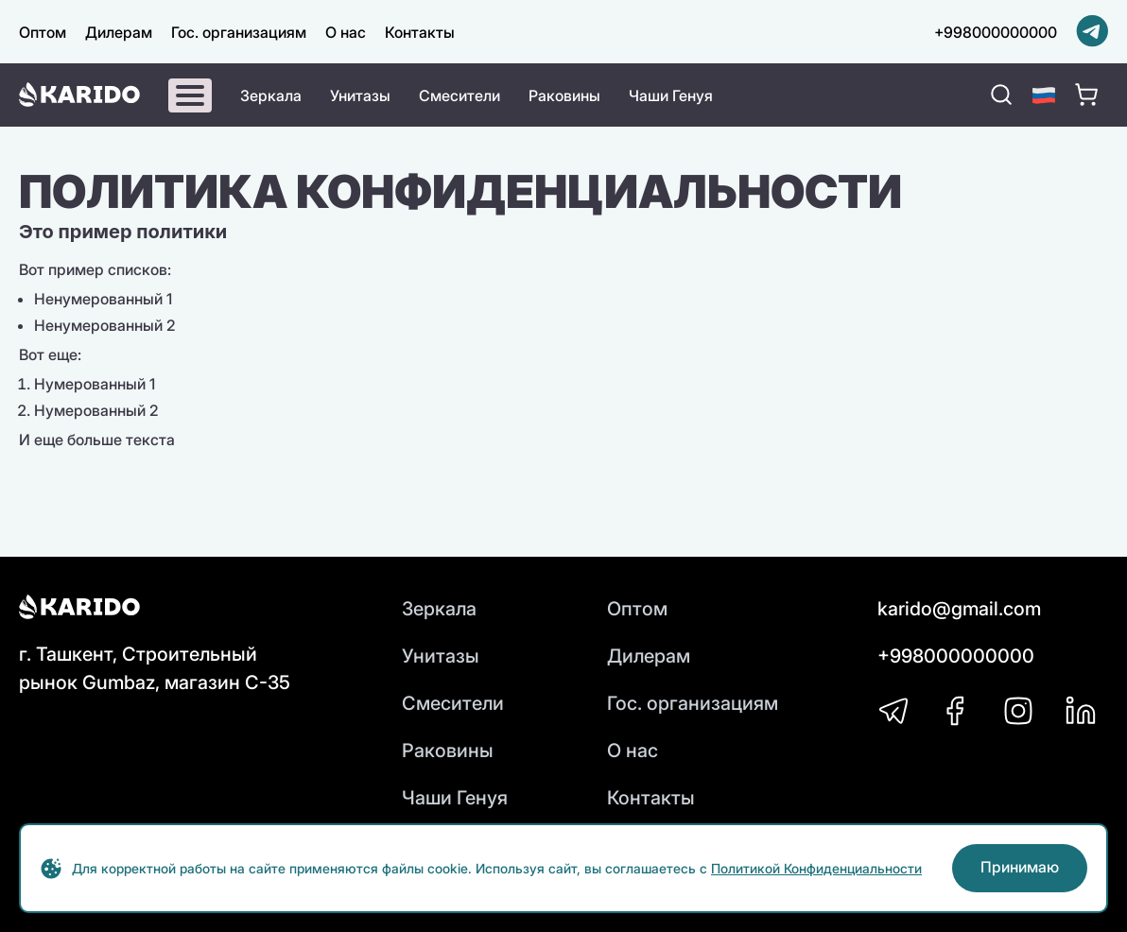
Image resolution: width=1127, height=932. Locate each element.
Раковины (564, 95)
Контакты (420, 32)
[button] (1044, 95)
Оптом (42, 32)
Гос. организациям (238, 32)
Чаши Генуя (671, 95)
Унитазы (360, 95)
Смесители (459, 95)
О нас (345, 32)
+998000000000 (995, 32)
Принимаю (1019, 866)
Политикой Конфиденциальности (816, 868)
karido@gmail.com (959, 608)
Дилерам (118, 32)
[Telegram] (1092, 32)
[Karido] (79, 95)
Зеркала (271, 95)
